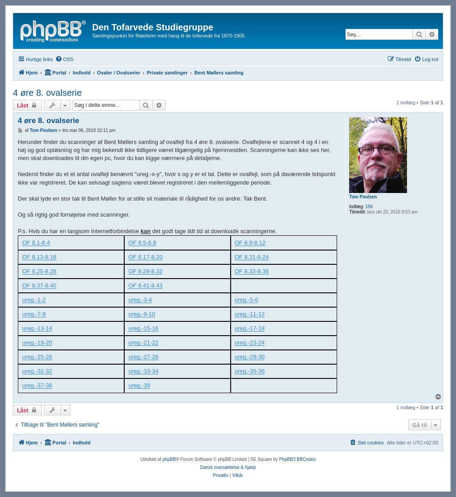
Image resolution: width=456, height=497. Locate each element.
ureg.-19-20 (37, 343)
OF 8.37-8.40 (39, 286)
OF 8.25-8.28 (39, 271)
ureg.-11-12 (250, 314)
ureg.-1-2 (34, 300)
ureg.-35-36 (250, 371)
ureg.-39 (139, 385)
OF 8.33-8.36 (252, 271)
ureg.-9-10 (141, 314)
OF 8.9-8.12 (250, 243)
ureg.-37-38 (37, 385)
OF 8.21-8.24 (252, 257)
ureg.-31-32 (37, 371)
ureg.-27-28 (143, 357)
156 (369, 206)
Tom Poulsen (363, 196)
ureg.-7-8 (34, 314)
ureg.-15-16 (143, 328)
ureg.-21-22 (143, 343)
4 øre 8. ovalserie (47, 93)
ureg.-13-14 (37, 328)
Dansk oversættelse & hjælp (228, 467)
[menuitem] (64, 59)
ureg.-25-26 (37, 357)
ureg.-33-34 (143, 371)
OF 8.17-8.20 (145, 257)
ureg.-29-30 (250, 357)
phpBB (169, 459)
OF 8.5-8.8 (142, 243)
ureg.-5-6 (246, 300)
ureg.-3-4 (140, 300)
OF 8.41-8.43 (145, 286)
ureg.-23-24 (250, 343)
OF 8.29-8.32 (145, 271)
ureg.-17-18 (250, 328)
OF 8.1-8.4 (36, 243)
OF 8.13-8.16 (39, 257)
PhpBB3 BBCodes (297, 459)
